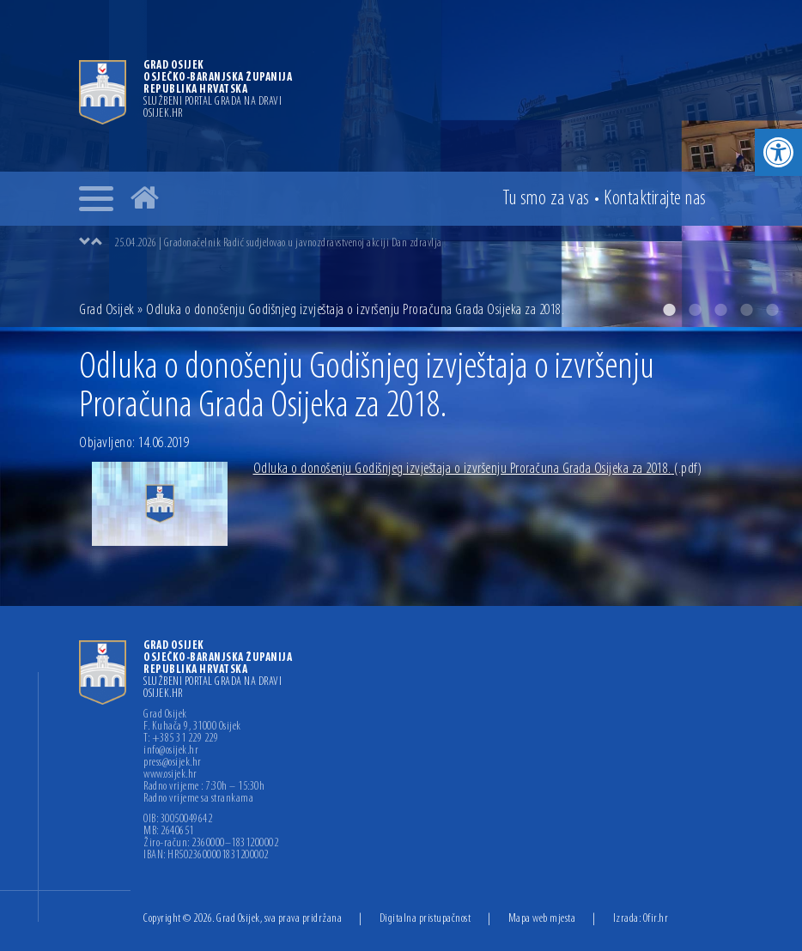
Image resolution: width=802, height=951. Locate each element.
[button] (778, 152)
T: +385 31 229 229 (180, 739)
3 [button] (720, 309)
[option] (401, 163)
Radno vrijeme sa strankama (198, 799)
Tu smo (546, 199)
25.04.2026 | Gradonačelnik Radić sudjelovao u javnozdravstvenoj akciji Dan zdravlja (278, 243)
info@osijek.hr (170, 751)
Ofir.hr (656, 918)
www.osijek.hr (170, 775)
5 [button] (772, 309)
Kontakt (655, 199)
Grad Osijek (108, 310)
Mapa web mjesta (542, 918)
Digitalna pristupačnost (425, 918)
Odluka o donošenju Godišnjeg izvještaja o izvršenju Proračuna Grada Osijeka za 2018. (477, 469)
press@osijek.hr (172, 763)
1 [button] (668, 309)
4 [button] (746, 309)
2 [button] (694, 309)
